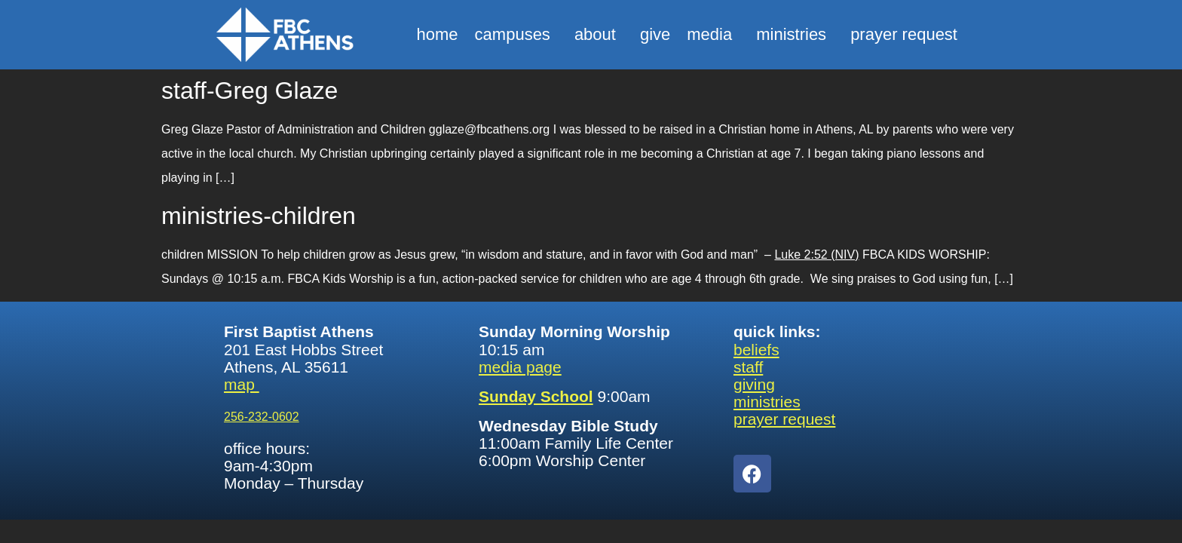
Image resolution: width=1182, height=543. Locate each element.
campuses (516, 34)
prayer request (903, 34)
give (655, 34)
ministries (795, 34)
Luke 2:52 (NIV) (816, 254)
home (437, 34)
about (598, 34)
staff (748, 367)
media (713, 34)
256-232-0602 (261, 416)
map (241, 384)
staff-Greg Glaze (249, 90)
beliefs (756, 349)
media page (520, 367)
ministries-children (258, 215)
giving (754, 384)
